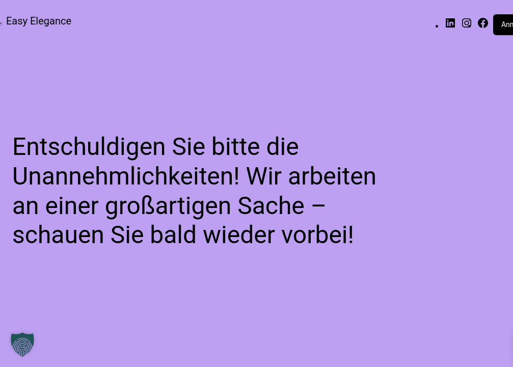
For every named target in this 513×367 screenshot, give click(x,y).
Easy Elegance (38, 21)
